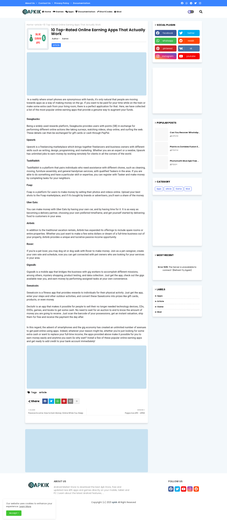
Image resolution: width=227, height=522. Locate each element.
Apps (69, 11)
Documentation (81, 3)
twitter (191, 33)
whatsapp (167, 40)
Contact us (44, 3)
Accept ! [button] (13, 513)
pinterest (168, 48)
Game (179, 188)
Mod (117, 11)
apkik (114, 502)
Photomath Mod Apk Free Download (185, 161)
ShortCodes (104, 11)
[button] (201, 12)
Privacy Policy (62, 3)
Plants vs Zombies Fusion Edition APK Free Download (185, 146)
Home (46, 11)
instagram (167, 56)
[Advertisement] (88, 74)
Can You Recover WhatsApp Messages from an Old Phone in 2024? (185, 132)
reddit (191, 40)
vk (191, 48)
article (38, 24)
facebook (168, 33)
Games (58, 11)
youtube (190, 56)
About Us (30, 3)
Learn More (25, 506)
